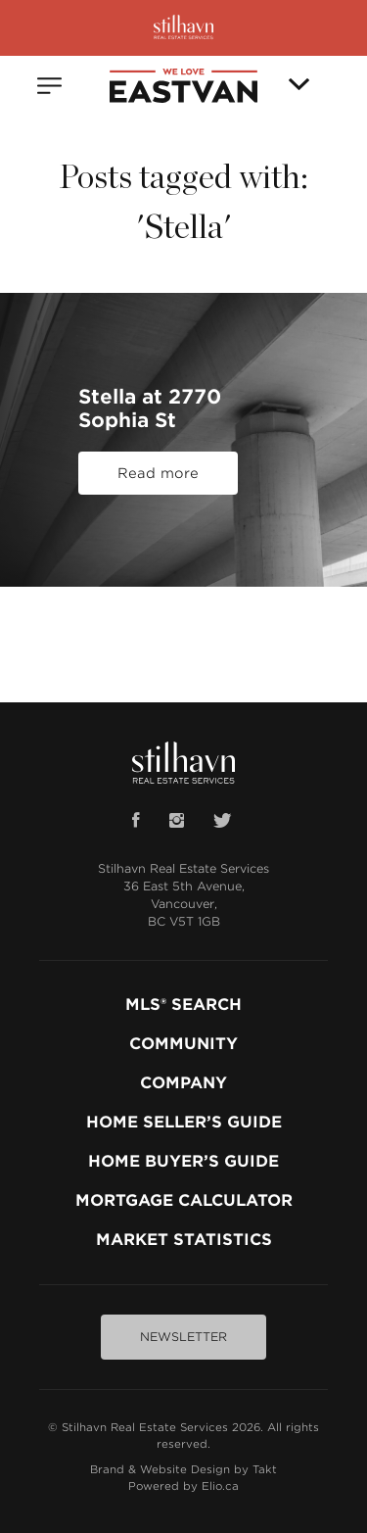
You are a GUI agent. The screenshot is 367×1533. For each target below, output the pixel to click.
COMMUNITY (183, 1043)
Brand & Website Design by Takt (183, 1469)
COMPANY (183, 1083)
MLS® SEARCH (183, 1004)
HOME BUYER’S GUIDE (183, 1161)
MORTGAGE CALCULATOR (184, 1200)
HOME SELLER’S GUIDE (184, 1122)
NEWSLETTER (183, 1336)
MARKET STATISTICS (184, 1239)
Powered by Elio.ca (183, 1486)
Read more (158, 473)
